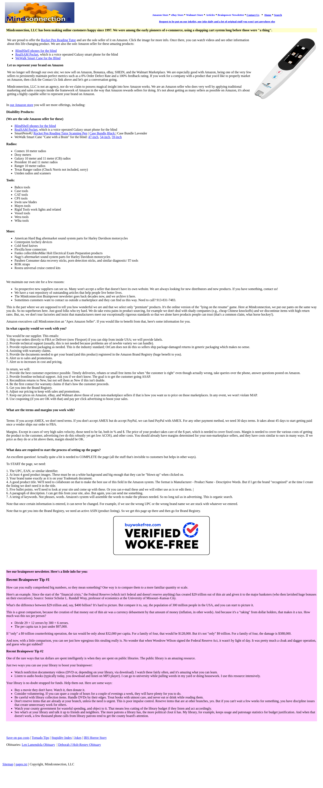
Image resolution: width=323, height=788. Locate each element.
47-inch (93, 137)
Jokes (78, 737)
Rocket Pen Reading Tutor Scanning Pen (60, 133)
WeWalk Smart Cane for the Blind (37, 58)
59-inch (117, 137)
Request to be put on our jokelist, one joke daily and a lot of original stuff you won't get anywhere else (217, 21)
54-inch (105, 137)
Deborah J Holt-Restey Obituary (79, 744)
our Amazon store (21, 105)
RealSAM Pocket (26, 54)
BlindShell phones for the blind (36, 50)
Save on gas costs (17, 737)
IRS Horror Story (95, 737)
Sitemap (7, 764)
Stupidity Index (61, 737)
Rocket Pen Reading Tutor (58, 40)
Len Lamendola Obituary (38, 744)
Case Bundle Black (103, 133)
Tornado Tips (40, 737)
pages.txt (21, 764)
